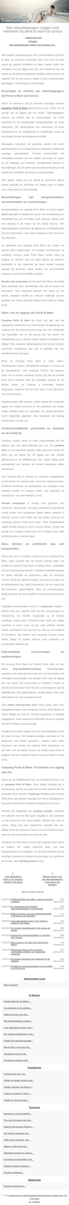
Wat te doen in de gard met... (17, 1047)
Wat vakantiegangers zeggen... (18, 1021)
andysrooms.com (34, 38)
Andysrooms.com (16, 1195)
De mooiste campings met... (17, 1133)
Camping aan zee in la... (15, 1074)
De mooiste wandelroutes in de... (19, 1034)
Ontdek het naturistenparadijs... (18, 1041)
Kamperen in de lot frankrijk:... (18, 1114)
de (30, 1202)
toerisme (36, 1202)
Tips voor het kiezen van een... (18, 1120)
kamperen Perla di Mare (14, 108)
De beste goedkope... (14, 1172)
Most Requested (30, 1195)
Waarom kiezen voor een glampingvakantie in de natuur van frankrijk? (52, 880)
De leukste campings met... (16, 1060)
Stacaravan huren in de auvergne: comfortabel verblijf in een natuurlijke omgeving (28, 952)
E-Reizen (32, 41)
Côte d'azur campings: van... (17, 1140)
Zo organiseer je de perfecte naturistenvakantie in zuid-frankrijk (27, 908)
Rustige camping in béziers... (17, 1166)
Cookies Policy (57, 1195)
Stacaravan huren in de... (15, 1054)
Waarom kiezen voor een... (16, 1014)
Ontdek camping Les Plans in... (18, 1087)
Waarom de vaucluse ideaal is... (19, 1127)
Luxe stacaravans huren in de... (18, 1027)
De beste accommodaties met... (18, 1159)
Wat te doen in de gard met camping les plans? (29, 944)
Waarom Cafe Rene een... (16, 1146)
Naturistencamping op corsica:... (19, 1153)
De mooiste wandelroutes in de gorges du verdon (30, 929)
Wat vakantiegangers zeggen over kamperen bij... (33, 45)
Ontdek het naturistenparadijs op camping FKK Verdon (30, 936)
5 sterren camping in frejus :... (18, 1093)
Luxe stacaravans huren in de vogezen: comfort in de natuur (13, 879)
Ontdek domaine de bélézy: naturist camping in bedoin (32, 900)
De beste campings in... (15, 1186)
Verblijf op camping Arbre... (16, 1100)
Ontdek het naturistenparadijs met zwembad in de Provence (31, 967)
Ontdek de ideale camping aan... (19, 1080)
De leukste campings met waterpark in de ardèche (30, 960)
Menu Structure (11, 985)
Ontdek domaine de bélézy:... (17, 1001)
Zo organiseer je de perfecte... (18, 1008)
